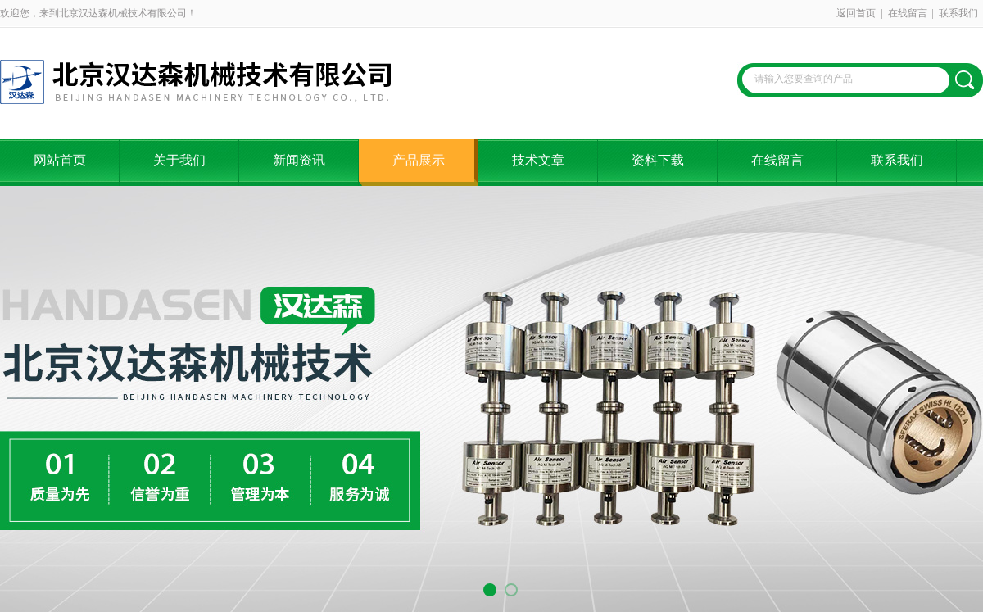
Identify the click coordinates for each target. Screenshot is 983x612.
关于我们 (179, 160)
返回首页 (856, 13)
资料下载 (658, 160)
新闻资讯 (299, 160)
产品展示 (418, 160)
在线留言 (907, 13)
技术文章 (538, 160)
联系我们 (958, 13)
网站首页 (60, 160)
